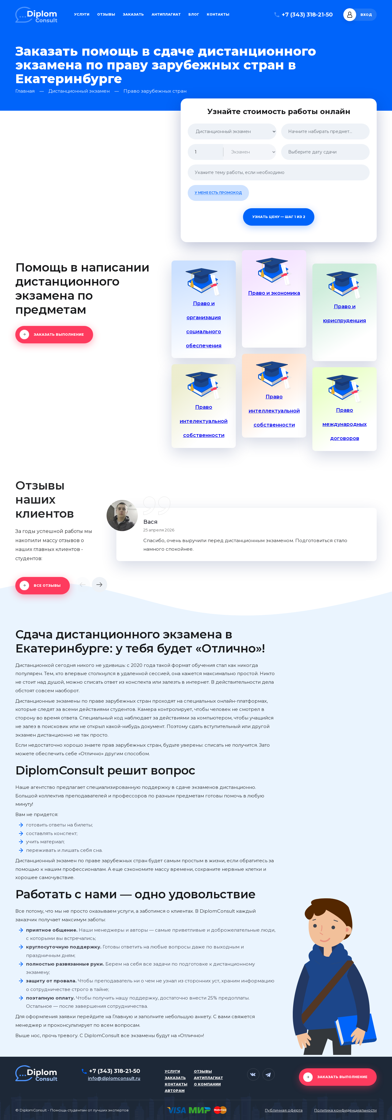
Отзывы (106, 15)
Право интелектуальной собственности (204, 421)
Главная (25, 91)
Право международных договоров (344, 424)
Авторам (175, 1091)
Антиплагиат (166, 15)
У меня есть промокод (218, 192)
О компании (207, 1084)
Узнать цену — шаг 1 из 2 (278, 217)
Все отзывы (47, 585)
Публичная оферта (284, 1110)
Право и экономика (274, 293)
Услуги (81, 15)
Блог (193, 15)
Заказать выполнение (59, 334)
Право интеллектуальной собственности (274, 411)
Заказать (133, 15)
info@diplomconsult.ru (114, 1078)
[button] (82, 584)
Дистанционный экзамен (79, 91)
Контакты (218, 15)
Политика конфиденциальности (345, 1110)
